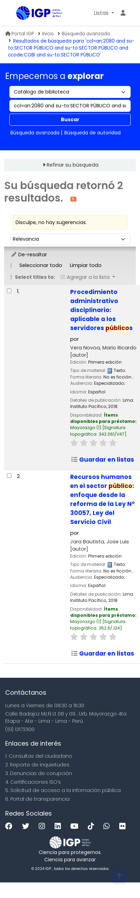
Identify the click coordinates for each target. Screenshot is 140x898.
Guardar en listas (102, 459)
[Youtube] (76, 826)
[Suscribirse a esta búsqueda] (73, 199)
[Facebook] (10, 826)
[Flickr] (124, 826)
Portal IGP (19, 33)
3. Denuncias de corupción (38, 773)
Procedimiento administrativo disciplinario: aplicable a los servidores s (101, 310)
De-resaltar (29, 254)
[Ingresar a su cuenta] (123, 13)
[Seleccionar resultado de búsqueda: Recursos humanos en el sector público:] (9, 475)
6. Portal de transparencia (37, 798)
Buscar (70, 119)
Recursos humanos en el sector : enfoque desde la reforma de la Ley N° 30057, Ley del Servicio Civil (102, 499)
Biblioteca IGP (18, 13)
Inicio (48, 33)
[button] (104, 13)
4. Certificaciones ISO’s (33, 782)
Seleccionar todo (40, 265)
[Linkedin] (59, 826)
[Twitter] (27, 826)
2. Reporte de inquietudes (37, 764)
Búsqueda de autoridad (92, 132)
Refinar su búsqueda (73, 164)
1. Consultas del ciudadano (38, 756)
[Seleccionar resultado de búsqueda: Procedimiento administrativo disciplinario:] (9, 290)
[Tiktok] (92, 826)
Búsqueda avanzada (86, 33)
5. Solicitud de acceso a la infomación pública (63, 790)
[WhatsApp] (108, 826)
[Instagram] (43, 826)
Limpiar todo (86, 265)
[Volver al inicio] (119, 876)
